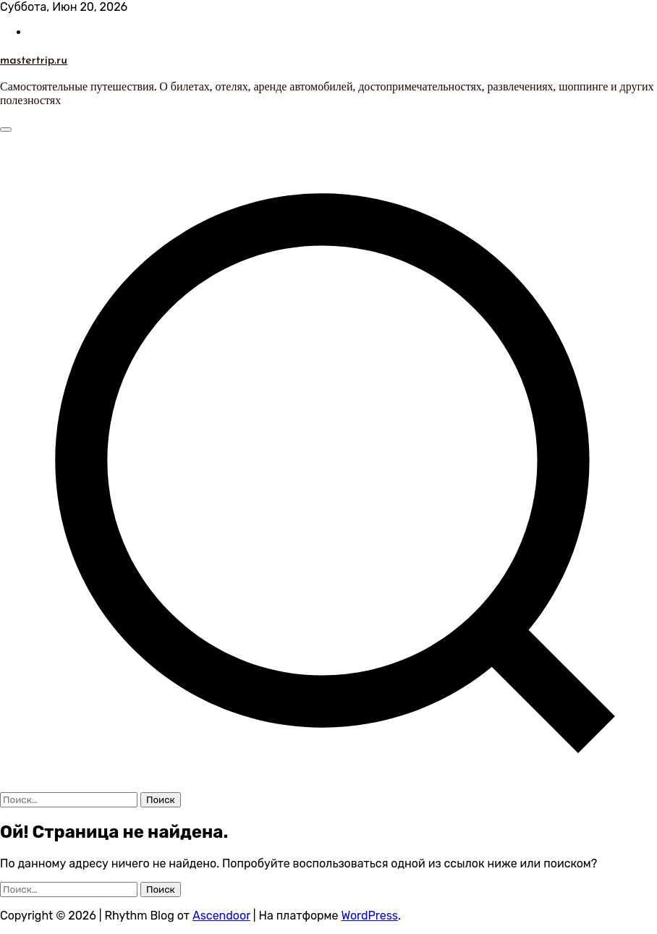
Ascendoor (221, 915)
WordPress (369, 915)
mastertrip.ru (33, 59)
